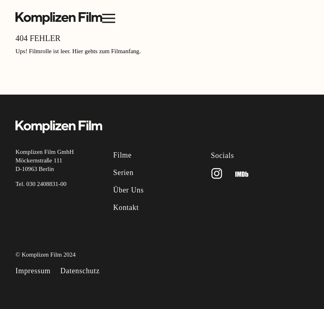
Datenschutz (80, 271)
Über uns (128, 190)
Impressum (32, 271)
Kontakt (126, 207)
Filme (122, 155)
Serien (123, 173)
